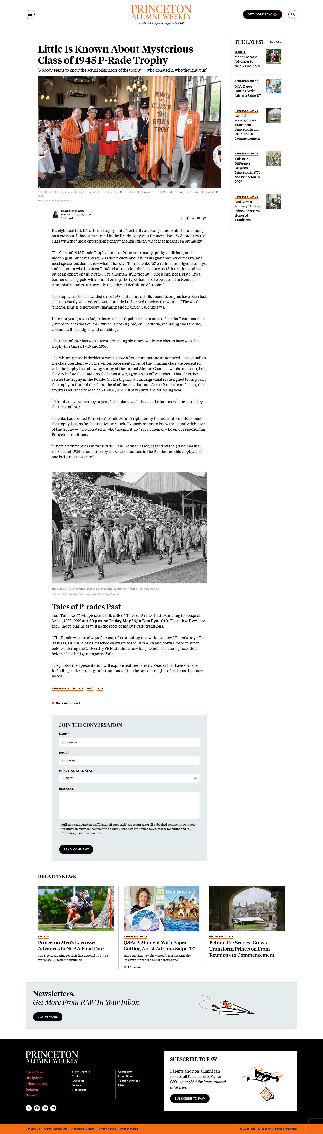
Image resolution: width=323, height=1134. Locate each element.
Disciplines (34, 1078)
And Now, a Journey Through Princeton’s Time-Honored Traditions (248, 211)
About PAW (125, 1071)
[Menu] (30, 14)
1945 (100, 688)
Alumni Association (55, 1129)
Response (66, 789)
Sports (240, 52)
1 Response (133, 967)
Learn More (47, 1017)
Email (63, 753)
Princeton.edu (129, 1129)
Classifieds (79, 1090)
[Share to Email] (199, 218)
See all (275, 42)
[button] (204, 218)
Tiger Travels (81, 1071)
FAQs (121, 1085)
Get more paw (260, 14)
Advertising (126, 1076)
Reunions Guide (246, 81)
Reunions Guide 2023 (67, 688)
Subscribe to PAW (190, 1098)
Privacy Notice (107, 1129)
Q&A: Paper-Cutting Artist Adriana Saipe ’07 (248, 91)
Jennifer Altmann (74, 211)
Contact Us (33, 1129)
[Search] (292, 14)
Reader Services (129, 1081)
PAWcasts (78, 1081)
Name (63, 734)
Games (76, 1085)
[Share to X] (187, 218)
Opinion (32, 1090)
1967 (90, 688)
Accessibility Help (82, 1129)
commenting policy (105, 829)
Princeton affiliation (76, 771)
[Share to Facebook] (181, 218)
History (31, 1095)
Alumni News (47, 40)
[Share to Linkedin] (193, 218)
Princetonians (36, 1084)
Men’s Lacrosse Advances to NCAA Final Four (247, 61)
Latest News (35, 1072)
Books (76, 1076)
